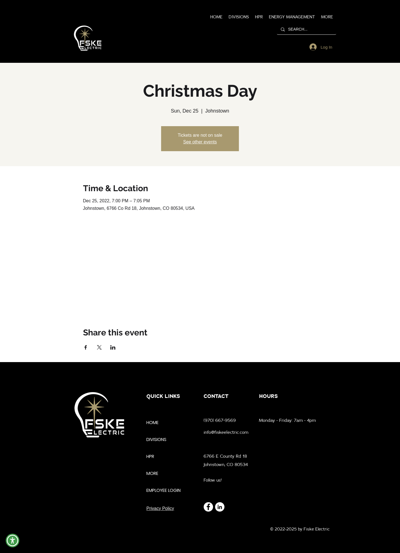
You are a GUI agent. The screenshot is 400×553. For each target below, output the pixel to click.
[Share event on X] (99, 347)
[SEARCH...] (306, 29)
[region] (87, 38)
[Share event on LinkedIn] (113, 347)
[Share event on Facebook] (85, 347)
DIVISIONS (156, 439)
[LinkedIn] (219, 507)
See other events (200, 142)
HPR (150, 456)
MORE (152, 473)
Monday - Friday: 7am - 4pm (287, 420)
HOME (152, 422)
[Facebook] (208, 507)
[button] (327, 17)
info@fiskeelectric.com (226, 432)
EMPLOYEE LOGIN (163, 490)
